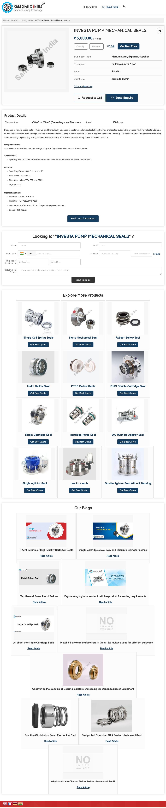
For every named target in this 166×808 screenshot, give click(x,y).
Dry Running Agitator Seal (128, 435)
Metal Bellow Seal (38, 386)
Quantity (94, 253)
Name (13, 245)
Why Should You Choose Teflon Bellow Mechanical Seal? (83, 781)
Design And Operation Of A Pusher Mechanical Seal (112, 735)
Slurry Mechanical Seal (83, 337)
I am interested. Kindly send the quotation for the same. (90, 271)
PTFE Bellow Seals (83, 386)
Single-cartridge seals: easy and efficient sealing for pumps (113, 550)
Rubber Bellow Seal (128, 337)
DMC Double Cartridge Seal (127, 386)
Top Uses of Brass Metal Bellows (39, 596)
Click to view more (83, 86)
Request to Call (90, 98)
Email (95, 245)
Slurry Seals (27, 20)
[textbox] (96, 46)
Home (6, 20)
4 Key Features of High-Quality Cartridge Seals (46, 550)
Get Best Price (128, 46)
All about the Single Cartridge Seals (33, 642)
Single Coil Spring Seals (38, 337)
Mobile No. (11, 253)
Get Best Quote (38, 344)
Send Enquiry (122, 98)
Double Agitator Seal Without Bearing (128, 483)
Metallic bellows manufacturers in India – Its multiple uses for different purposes (106, 642)
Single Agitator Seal (35, 483)
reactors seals (79, 483)
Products (15, 20)
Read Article (46, 556)
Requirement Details (10, 271)
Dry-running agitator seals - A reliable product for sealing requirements (105, 596)
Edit (110, 46)
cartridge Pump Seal (83, 435)
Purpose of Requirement (10, 262)
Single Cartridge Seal (38, 435)
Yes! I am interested (83, 218)
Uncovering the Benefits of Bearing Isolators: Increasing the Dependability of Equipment (83, 689)
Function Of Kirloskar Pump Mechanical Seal (50, 735)
